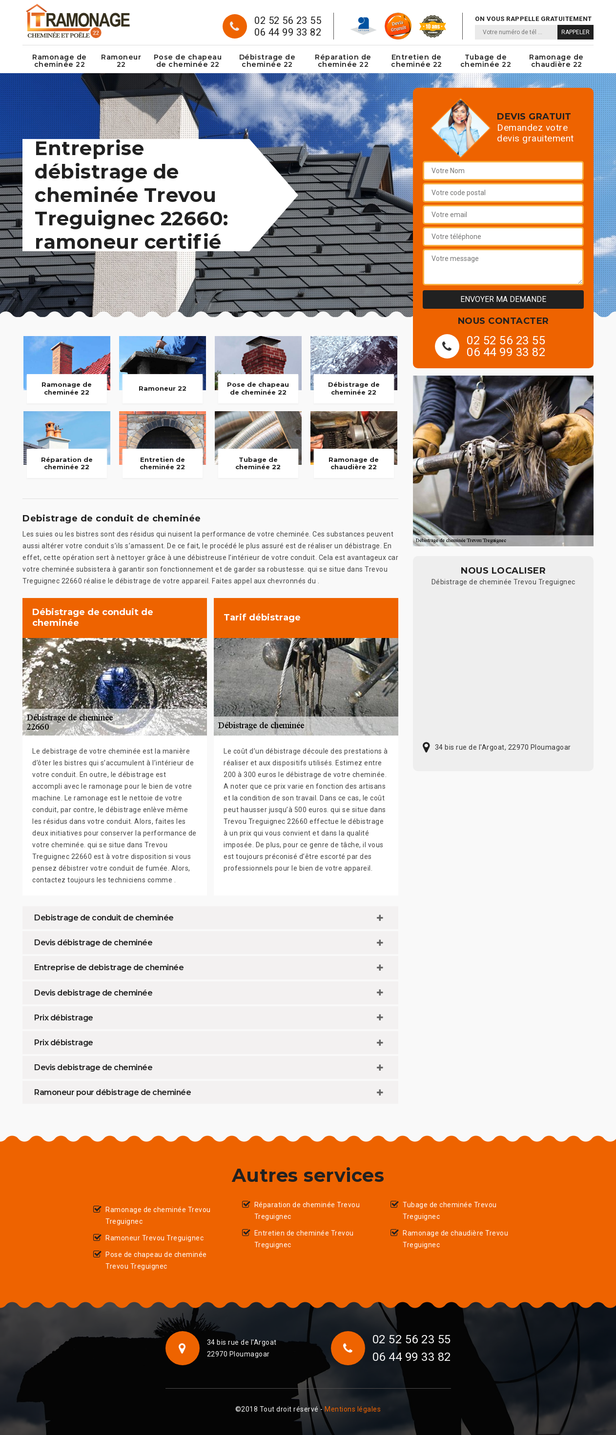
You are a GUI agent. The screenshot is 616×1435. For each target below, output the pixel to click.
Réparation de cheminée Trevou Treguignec (307, 1210)
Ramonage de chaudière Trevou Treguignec (455, 1239)
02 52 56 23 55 (287, 20)
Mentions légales (353, 1409)
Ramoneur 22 (121, 61)
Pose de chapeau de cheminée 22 (188, 61)
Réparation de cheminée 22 (343, 61)
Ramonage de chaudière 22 (556, 61)
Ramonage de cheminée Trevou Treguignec (158, 1215)
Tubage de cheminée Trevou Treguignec (450, 1210)
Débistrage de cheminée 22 (267, 61)
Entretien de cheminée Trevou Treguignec (304, 1239)
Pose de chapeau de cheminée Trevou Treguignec (156, 1260)
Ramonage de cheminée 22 (59, 61)
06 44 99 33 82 (287, 32)
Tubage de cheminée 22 (486, 61)
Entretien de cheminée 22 (416, 61)
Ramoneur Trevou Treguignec (154, 1238)
